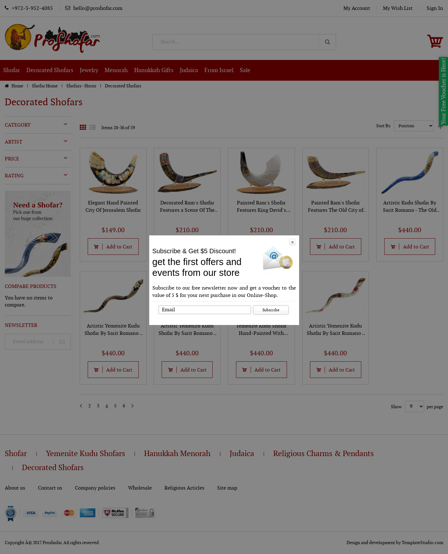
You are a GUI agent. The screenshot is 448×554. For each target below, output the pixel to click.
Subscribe (270, 310)
